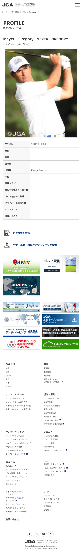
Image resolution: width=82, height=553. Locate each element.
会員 (7, 379)
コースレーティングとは (15, 450)
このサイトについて (52, 502)
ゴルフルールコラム (52, 398)
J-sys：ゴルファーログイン (55, 468)
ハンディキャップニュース (16, 477)
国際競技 (47, 376)
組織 (7, 368)
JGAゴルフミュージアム (15, 508)
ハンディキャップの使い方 (16, 439)
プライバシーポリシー (52, 499)
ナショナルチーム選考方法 (16, 402)
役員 (7, 372)
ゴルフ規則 (48, 402)
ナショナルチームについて (16, 398)
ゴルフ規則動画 (50, 413)
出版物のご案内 (50, 417)
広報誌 (8, 386)
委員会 (8, 376)
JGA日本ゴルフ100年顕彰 (16, 512)
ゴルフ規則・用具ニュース (16, 473)
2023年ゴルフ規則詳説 (53, 424)
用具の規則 (48, 409)
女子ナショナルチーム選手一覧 (18, 409)
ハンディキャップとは (15, 436)
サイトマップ (49, 495)
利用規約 (47, 506)
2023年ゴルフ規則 (51, 420)
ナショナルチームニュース (16, 469)
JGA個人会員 (49, 475)
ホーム (4, 12)
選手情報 (15, 12)
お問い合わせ (49, 447)
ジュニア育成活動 (51, 439)
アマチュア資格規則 (52, 406)
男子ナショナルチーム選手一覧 (18, 406)
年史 (7, 383)
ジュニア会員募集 (51, 436)
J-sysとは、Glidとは (14, 447)
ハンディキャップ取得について (18, 443)
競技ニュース (11, 484)
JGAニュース (11, 466)
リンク (46, 492)
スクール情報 (49, 443)
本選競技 (47, 368)
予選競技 (47, 372)
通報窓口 (47, 510)
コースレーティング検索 (15, 454)
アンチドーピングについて (16, 504)
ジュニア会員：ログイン (53, 471)
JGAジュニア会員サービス (54, 450)
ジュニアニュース (13, 480)
